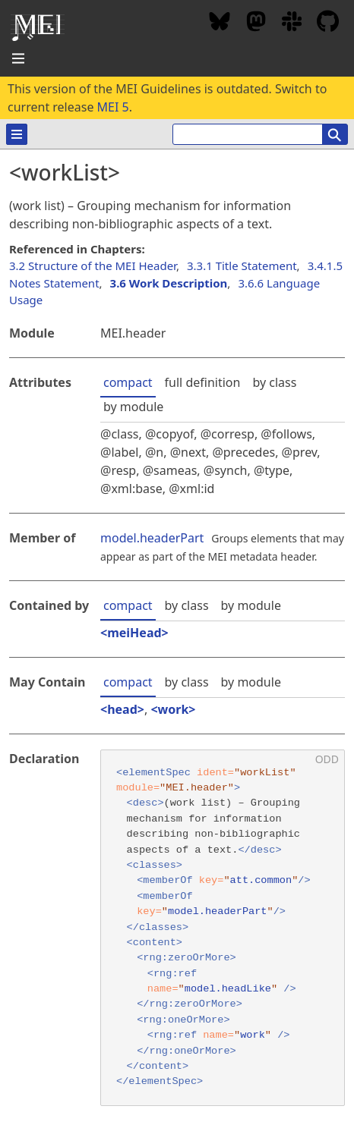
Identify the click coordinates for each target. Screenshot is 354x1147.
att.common (261, 880)
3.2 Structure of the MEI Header (92, 265)
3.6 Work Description (169, 283)
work (173, 709)
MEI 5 (113, 107)
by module (133, 406)
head (122, 709)
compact (128, 382)
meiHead (134, 632)
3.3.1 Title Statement (242, 265)
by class (274, 382)
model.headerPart (152, 538)
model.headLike (228, 989)
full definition (203, 382)
